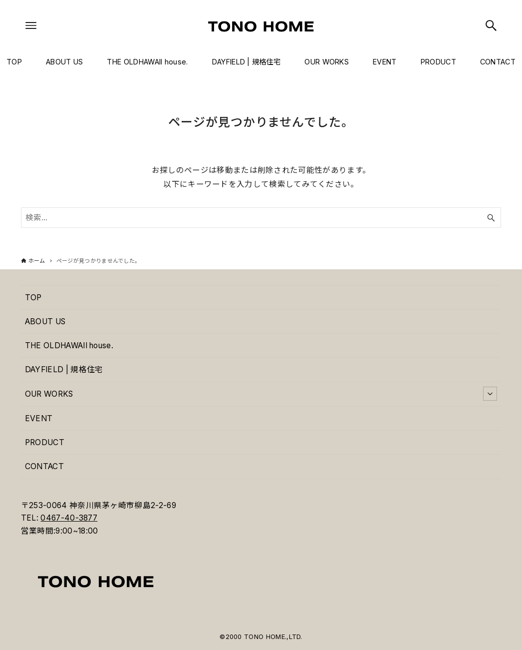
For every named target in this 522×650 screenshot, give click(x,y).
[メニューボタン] (31, 25)
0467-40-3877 (68, 518)
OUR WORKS (261, 394)
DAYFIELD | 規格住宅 (64, 369)
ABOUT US (45, 321)
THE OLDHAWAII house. (69, 345)
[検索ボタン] (491, 25)
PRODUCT (44, 442)
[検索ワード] (261, 217)
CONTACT (44, 466)
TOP (33, 297)
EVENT (39, 418)
